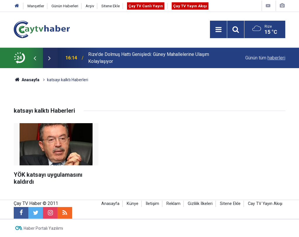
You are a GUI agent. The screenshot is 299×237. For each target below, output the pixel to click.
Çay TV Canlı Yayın (145, 6)
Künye (132, 203)
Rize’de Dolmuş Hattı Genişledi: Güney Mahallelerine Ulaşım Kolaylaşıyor (148, 58)
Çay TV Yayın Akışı (190, 6)
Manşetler (35, 6)
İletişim (152, 203)
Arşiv (90, 6)
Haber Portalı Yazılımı (43, 228)
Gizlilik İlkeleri (200, 203)
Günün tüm (265, 58)
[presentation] (34, 57)
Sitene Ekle (110, 6)
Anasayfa (110, 203)
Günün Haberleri (64, 6)
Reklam (173, 203)
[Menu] (218, 29)
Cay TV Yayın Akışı (265, 203)
